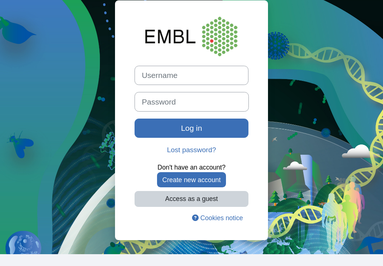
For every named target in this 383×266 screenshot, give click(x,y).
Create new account (191, 180)
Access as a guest (191, 198)
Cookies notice (217, 218)
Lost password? (191, 150)
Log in (191, 128)
